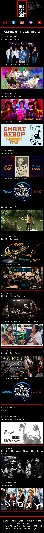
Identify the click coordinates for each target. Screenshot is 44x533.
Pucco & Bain (17, 419)
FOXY (12, 486)
